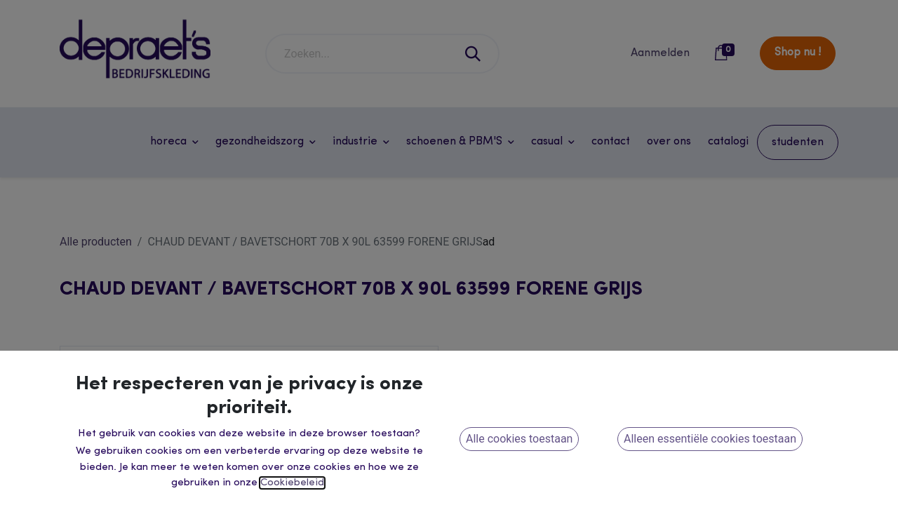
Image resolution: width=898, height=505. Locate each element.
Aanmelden (660, 53)
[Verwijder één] (477, 414)
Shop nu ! (798, 52)
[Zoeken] (474, 54)
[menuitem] (610, 142)
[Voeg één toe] (550, 414)
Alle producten (96, 241)
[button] (547, 484)
